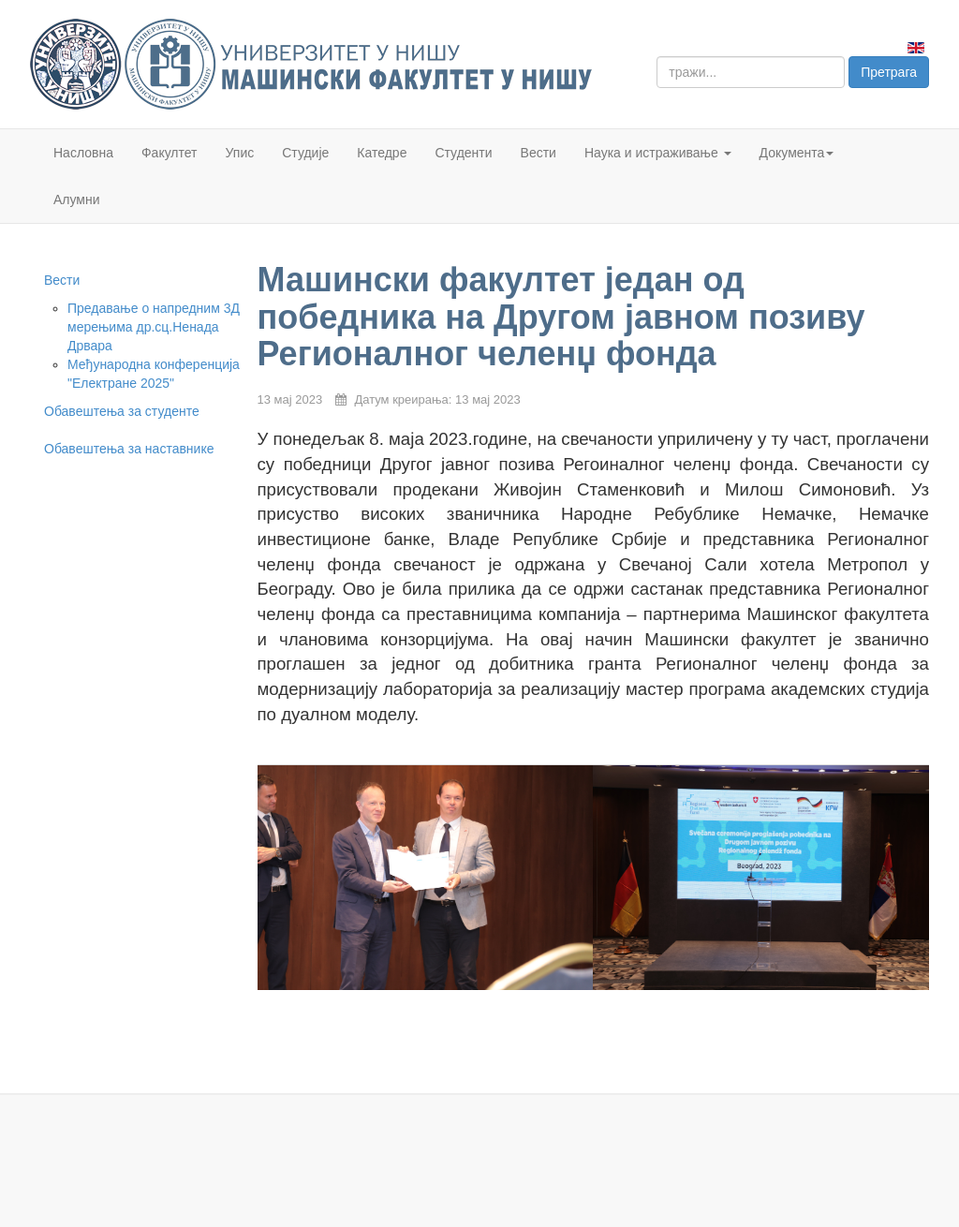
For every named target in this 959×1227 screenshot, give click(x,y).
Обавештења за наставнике (129, 448)
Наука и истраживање (657, 152)
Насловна (83, 152)
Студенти (463, 152)
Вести (538, 152)
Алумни (76, 199)
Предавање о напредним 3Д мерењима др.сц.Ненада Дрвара (153, 327)
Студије (305, 152)
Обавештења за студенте (121, 411)
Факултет (169, 152)
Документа (797, 152)
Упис (240, 152)
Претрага (889, 72)
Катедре (381, 152)
